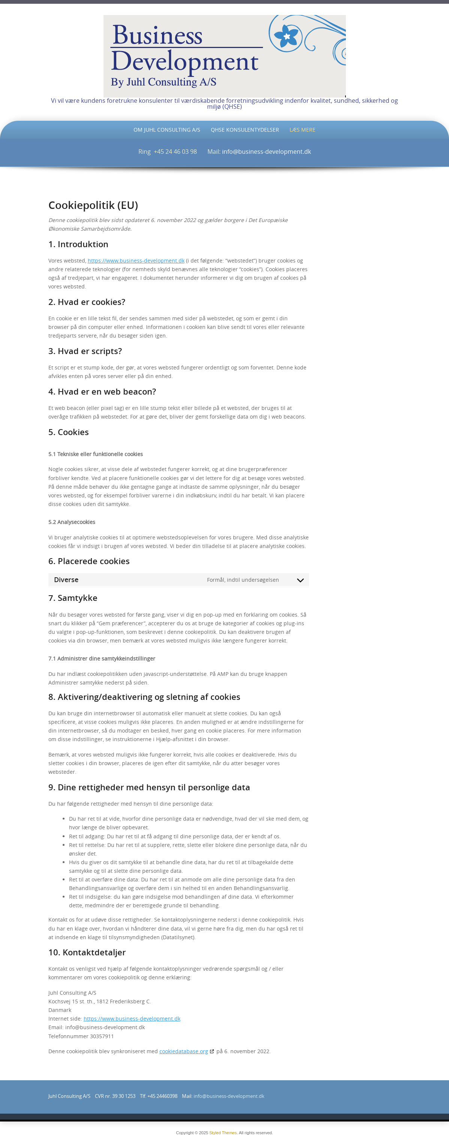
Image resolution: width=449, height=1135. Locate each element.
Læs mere (302, 129)
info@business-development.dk (266, 151)
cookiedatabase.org (183, 1051)
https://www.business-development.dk (136, 260)
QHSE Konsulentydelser (245, 129)
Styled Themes (223, 1132)
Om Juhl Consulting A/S (167, 129)
